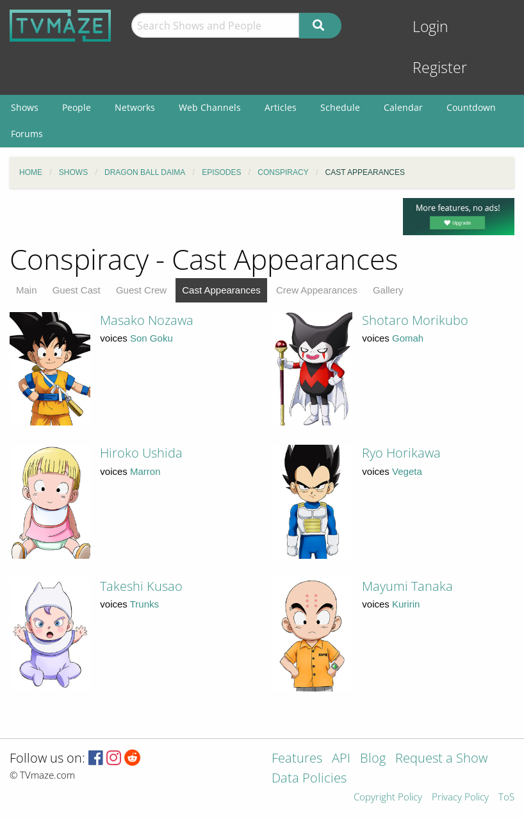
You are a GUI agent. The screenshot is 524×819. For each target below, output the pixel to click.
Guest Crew (141, 290)
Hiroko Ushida (141, 452)
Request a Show (441, 759)
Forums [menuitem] (27, 134)
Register (440, 68)
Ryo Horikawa (401, 452)
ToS (506, 797)
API (341, 759)
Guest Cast (77, 290)
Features (297, 759)
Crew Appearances (316, 290)
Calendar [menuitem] (403, 107)
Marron (145, 471)
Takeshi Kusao (141, 586)
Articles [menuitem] (281, 107)
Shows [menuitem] (24, 107)
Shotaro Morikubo (415, 320)
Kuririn (406, 604)
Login (430, 27)
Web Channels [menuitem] (210, 107)
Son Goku (151, 338)
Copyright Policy (388, 797)
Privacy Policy (460, 797)
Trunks (144, 604)
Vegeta (407, 471)
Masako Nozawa (146, 320)
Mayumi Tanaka (407, 586)
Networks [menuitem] (135, 107)
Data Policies (309, 779)
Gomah (407, 338)
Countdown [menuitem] (471, 107)
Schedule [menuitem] (340, 107)
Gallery (388, 290)
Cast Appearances (221, 290)
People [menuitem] (76, 107)
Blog (373, 759)
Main (26, 290)
